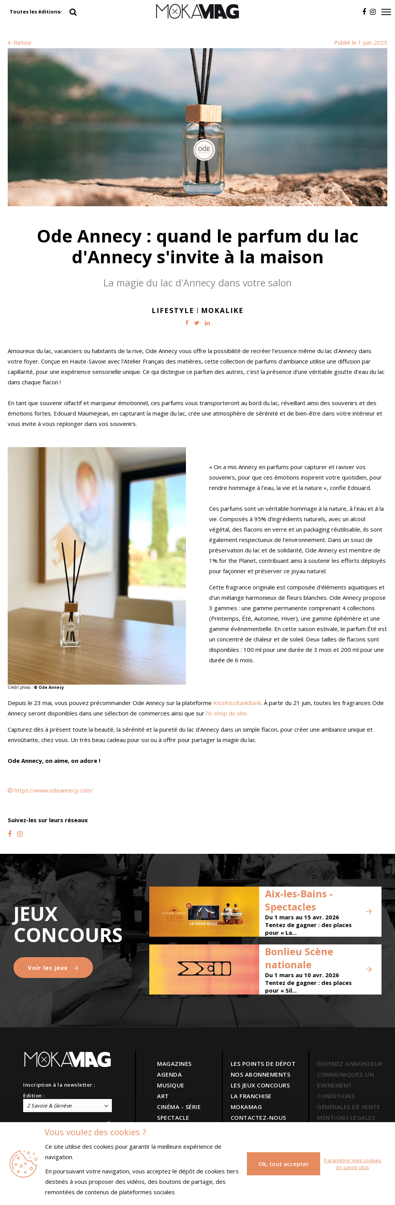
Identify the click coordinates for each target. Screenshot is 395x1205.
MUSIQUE (170, 1085)
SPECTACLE (173, 1117)
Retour (20, 42)
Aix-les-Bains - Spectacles (299, 900)
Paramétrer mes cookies (352, 1160)
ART (163, 1096)
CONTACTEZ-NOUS (258, 1117)
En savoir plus (352, 1167)
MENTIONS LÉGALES (346, 1117)
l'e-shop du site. (227, 713)
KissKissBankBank (237, 703)
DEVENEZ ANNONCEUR (350, 1063)
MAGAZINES (174, 1063)
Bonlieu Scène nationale (299, 958)
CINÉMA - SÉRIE (179, 1107)
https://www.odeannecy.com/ (53, 790)
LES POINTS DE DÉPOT (263, 1063)
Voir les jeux (53, 967)
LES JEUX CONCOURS (260, 1085)
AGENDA (169, 1074)
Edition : (34, 1095)
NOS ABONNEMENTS (260, 1074)
